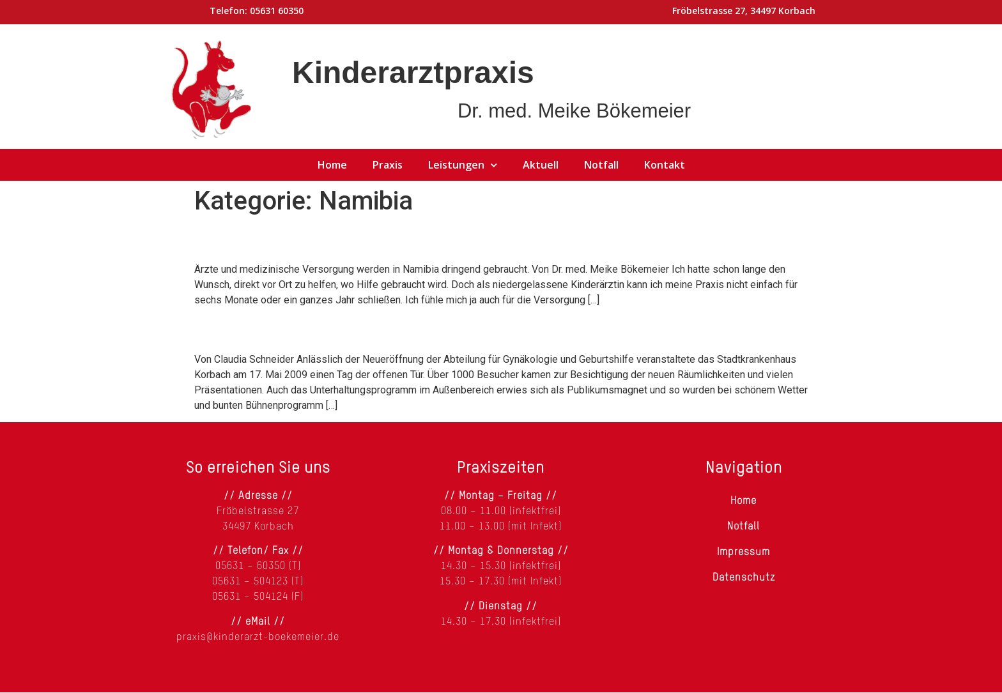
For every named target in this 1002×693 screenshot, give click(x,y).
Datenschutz (744, 578)
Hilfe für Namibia (272, 239)
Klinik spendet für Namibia (315, 329)
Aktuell (541, 165)
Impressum (743, 552)
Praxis (388, 165)
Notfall (601, 165)
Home (332, 165)
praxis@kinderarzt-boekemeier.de (257, 637)
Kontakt (664, 165)
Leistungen (462, 164)
